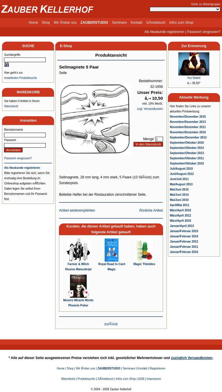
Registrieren (157, 368)
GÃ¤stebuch (155, 23)
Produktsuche (86, 378)
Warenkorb (11, 106)
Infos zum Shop (181, 23)
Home (33, 23)
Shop (46, 23)
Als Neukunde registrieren (164, 32)
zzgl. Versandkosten (150, 108)
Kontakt (137, 23)
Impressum (154, 378)
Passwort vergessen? (203, 32)
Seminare (119, 23)
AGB (141, 378)
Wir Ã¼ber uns (65, 23)
